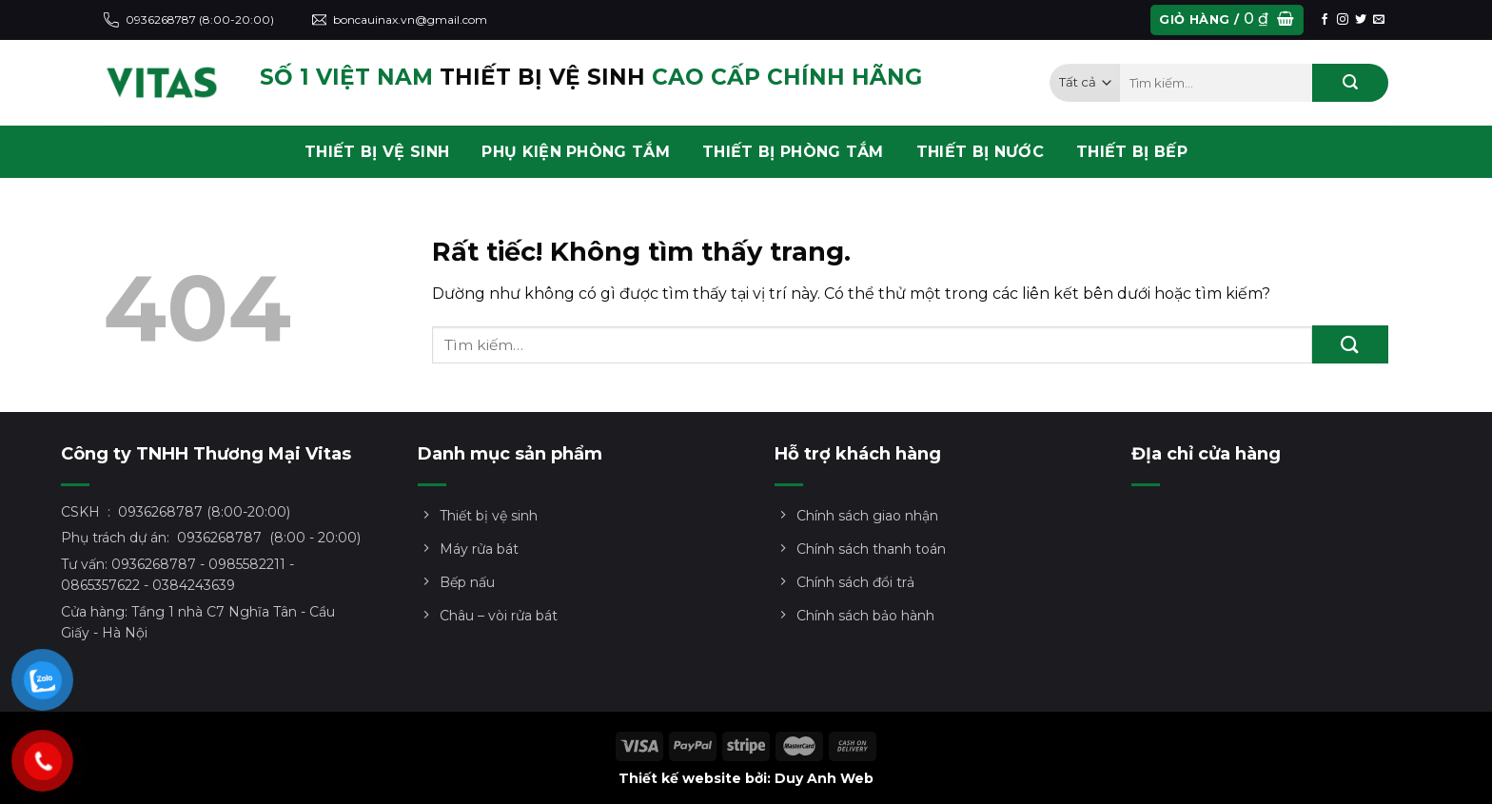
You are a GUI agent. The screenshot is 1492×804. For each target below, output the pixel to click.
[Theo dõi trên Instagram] (1342, 20)
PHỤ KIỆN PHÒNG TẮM (575, 152)
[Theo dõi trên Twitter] (1360, 20)
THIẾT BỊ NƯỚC (980, 152)
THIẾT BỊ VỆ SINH (376, 152)
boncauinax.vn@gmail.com (400, 20)
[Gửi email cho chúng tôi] (1378, 20)
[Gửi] (1350, 83)
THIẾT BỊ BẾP (1132, 152)
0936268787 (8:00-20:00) (189, 20)
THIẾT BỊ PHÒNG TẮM (793, 152)
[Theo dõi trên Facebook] (1324, 20)
